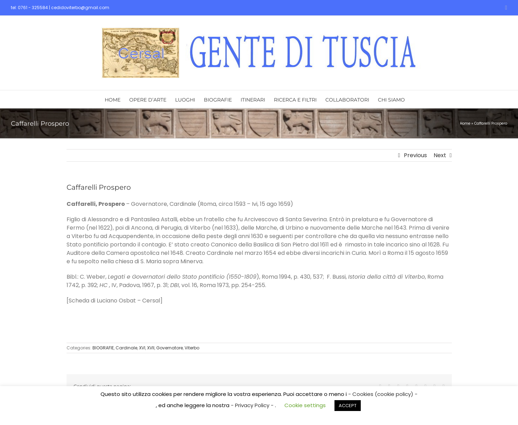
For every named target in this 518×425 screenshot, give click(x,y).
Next (440, 155)
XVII (150, 348)
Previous (415, 155)
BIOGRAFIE (103, 348)
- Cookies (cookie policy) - (382, 394)
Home (465, 123)
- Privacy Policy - (253, 405)
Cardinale (126, 348)
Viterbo (192, 348)
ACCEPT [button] (348, 405)
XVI (142, 348)
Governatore (169, 348)
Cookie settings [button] (305, 405)
